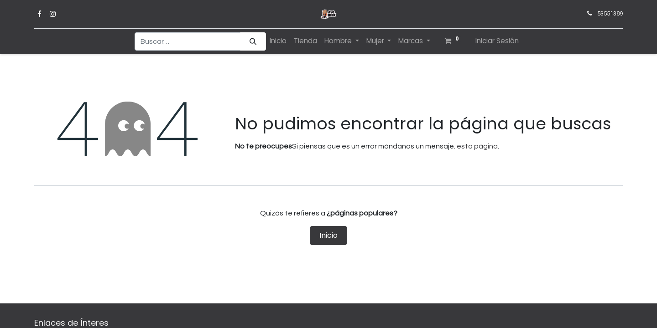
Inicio (328, 235)
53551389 (610, 13)
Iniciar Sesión (497, 41)
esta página (477, 146)
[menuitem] (278, 41)
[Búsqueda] (253, 41)
